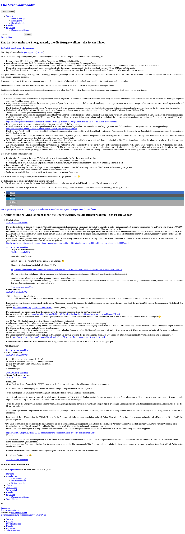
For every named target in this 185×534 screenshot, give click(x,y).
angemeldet (14, 469)
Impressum (5, 508)
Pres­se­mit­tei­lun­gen (19, 478)
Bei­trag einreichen (18, 483)
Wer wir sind (11, 490)
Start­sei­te (10, 16)
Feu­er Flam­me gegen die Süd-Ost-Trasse (26, 209)
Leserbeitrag (16, 48)
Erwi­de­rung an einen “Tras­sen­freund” (74, 209)
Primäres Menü (8, 12)
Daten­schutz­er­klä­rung (20, 30)
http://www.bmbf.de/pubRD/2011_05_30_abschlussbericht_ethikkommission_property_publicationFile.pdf (76, 314)
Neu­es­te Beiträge (18, 18)
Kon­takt (9, 25)
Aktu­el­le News (12, 476)
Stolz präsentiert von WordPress (33, 515)
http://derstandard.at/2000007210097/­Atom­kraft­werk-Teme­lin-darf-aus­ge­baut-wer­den (41, 129)
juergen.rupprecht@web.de (32, 52)
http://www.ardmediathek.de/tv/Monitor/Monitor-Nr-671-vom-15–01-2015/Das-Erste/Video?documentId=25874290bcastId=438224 (66, 269)
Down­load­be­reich (18, 23)
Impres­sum (10, 28)
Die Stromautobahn (18, 5)
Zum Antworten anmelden (17, 247)
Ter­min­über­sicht (13, 499)
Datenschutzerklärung (10, 510)
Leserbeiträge (6, 37)
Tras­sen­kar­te (11, 488)
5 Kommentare (28, 48)
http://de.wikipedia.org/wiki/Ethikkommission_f (32, 307)
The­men (9, 485)
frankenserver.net (19, 512)
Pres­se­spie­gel (16, 21)
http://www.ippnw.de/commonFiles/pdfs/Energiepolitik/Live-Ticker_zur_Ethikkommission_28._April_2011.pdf (59, 337)
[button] (10, 193)
